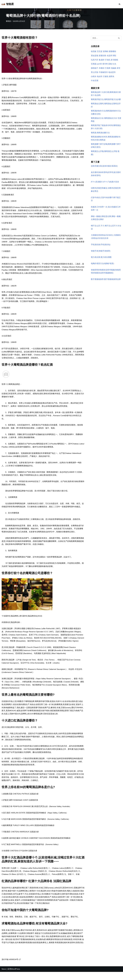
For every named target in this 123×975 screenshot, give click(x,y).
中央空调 (94, 81)
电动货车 (112, 72)
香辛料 (105, 64)
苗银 (110, 64)
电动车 (99, 77)
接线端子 (94, 68)
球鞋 (114, 56)
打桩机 (105, 77)
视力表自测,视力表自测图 (101, 258)
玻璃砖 (105, 51)
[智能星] (8, 4)
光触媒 (113, 68)
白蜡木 (93, 77)
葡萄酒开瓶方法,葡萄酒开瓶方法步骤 (106, 100)
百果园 (93, 64)
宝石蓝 (99, 51)
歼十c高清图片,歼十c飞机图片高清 (105, 182)
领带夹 (111, 77)
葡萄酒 (8, 21)
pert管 (99, 64)
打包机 (107, 60)
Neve (4, 972)
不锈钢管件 (103, 72)
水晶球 (109, 56)
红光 (114, 64)
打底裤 (107, 68)
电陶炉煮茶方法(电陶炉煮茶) (102, 264)
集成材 (101, 60)
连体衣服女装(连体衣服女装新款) (104, 167)
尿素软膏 (102, 56)
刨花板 (93, 51)
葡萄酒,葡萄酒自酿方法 (100, 133)
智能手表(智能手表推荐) (100, 252)
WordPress (15, 972)
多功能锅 (114, 60)
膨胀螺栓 (112, 51)
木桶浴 (101, 68)
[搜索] (119, 4)
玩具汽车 (94, 60)
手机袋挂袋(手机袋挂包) (100, 245)
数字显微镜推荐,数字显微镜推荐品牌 (106, 280)
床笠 (118, 68)
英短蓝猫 (94, 56)
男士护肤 (94, 72)
